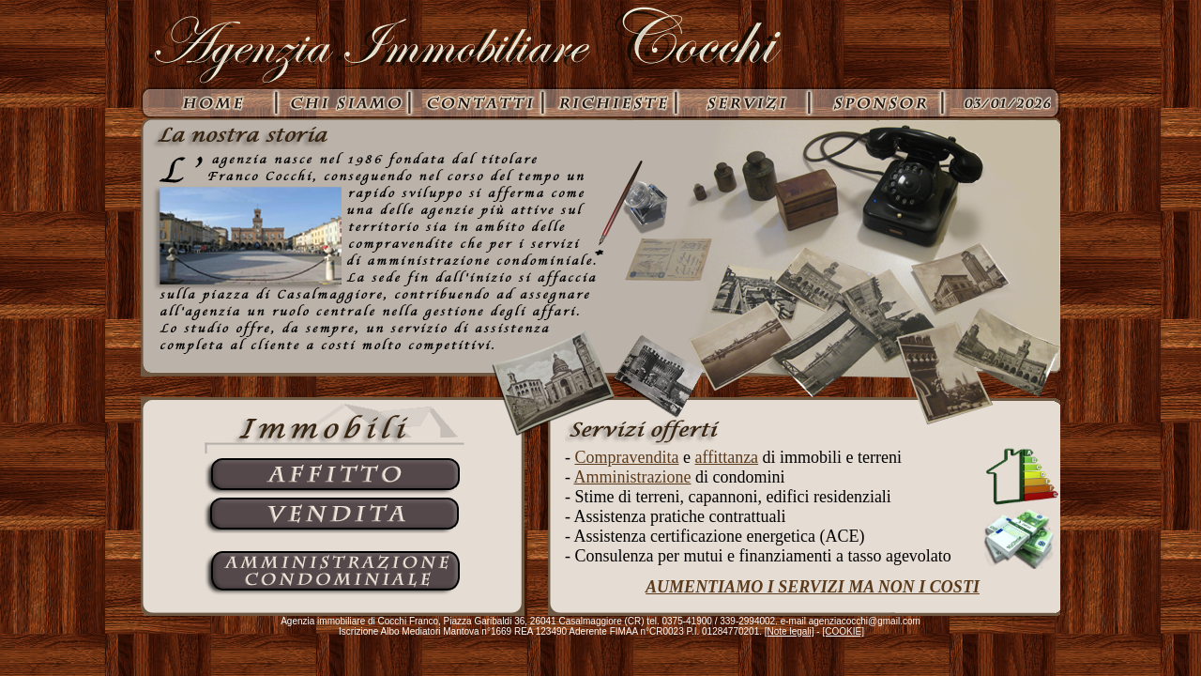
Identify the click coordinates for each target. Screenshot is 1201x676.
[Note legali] (789, 631)
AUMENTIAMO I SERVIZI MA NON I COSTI (813, 586)
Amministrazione (633, 477)
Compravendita (627, 457)
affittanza (726, 457)
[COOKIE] (842, 631)
